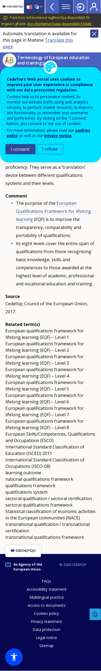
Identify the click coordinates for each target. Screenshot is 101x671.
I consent (20, 149)
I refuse (50, 149)
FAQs (46, 581)
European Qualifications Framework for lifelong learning (53, 211)
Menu (66, 7)
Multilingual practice (46, 597)
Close (94, 34)
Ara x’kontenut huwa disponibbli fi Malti (59, 23)
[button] (14, 657)
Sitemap (46, 645)
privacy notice (58, 135)
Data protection (46, 629)
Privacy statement (46, 621)
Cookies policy (46, 613)
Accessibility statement (47, 589)
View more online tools (52, 6)
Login (80, 6)
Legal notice (46, 637)
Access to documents (46, 605)
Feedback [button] (95, 614)
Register (94, 6)
